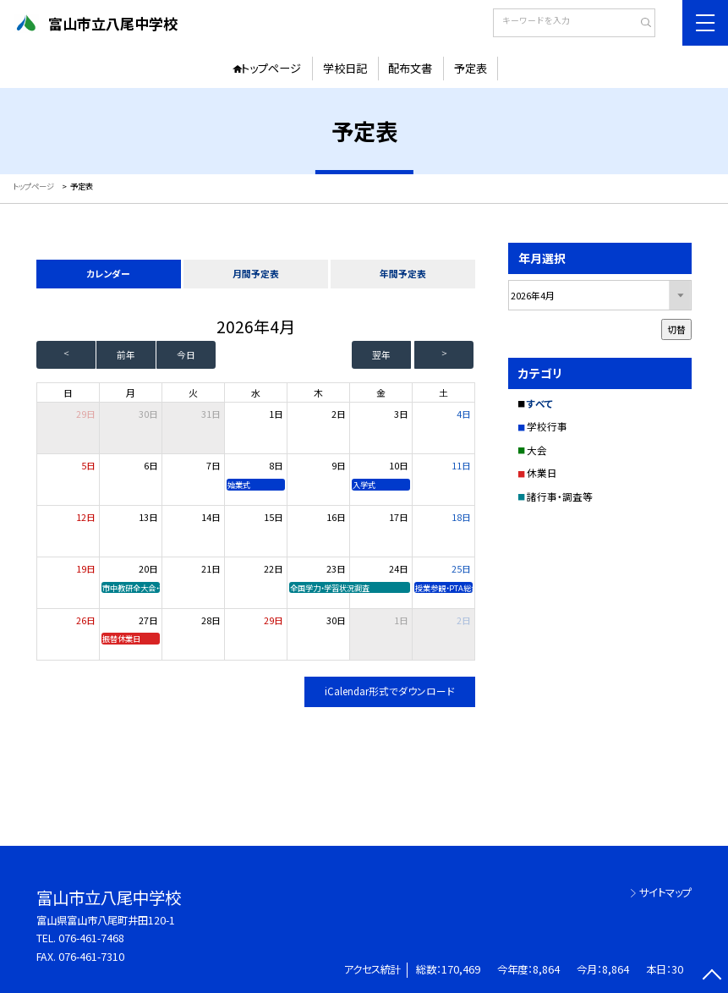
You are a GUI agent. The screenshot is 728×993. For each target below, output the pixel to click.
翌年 (381, 354)
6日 (151, 465)
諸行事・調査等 (560, 496)
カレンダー (108, 273)
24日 (398, 568)
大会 (537, 450)
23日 (336, 568)
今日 (186, 354)
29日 (273, 620)
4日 (464, 413)
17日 (398, 517)
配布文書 (410, 68)
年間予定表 (403, 273)
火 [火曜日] (193, 392)
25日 (461, 568)
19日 (86, 568)
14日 (211, 517)
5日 (88, 465)
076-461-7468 (91, 938)
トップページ (271, 68)
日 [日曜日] (68, 392)
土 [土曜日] (443, 392)
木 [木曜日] (318, 392)
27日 (148, 620)
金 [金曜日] (381, 392)
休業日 (542, 473)
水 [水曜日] (255, 392)
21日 (211, 568)
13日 (148, 517)
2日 (338, 413)
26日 (86, 620)
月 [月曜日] (130, 392)
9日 (338, 465)
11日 (461, 465)
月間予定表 (256, 273)
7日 (213, 465)
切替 (676, 329)
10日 (398, 465)
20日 (148, 568)
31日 (211, 413)
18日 (461, 517)
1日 (276, 413)
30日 (148, 413)
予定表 (470, 68)
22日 (273, 568)
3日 (401, 413)
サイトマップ (665, 892)
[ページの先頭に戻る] (711, 976)
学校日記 (345, 68)
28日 (211, 620)
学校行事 (547, 426)
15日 (273, 517)
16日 (336, 517)
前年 (126, 354)
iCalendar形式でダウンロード (390, 691)
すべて (540, 403)
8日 (276, 465)
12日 (86, 517)
